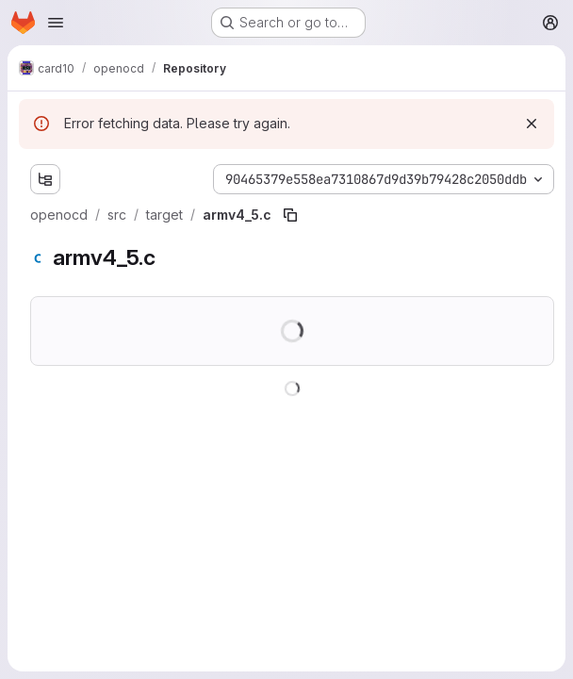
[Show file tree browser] (45, 179)
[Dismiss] (531, 123)
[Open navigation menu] (56, 23)
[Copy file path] (290, 215)
